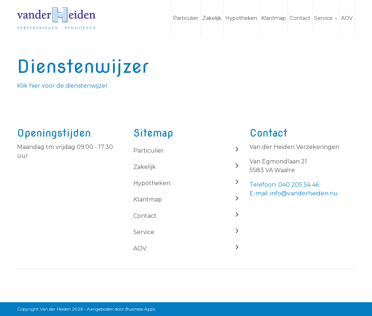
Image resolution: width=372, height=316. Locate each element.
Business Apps (140, 309)
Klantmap (273, 18)
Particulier (185, 18)
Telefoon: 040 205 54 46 (284, 184)
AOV (347, 18)
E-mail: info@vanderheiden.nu (294, 193)
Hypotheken (241, 18)
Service (323, 18)
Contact (300, 18)
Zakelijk (211, 18)
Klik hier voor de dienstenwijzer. (63, 85)
